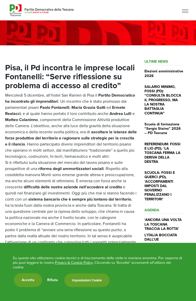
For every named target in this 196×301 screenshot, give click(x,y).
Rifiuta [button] (52, 280)
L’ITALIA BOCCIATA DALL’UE (160, 237)
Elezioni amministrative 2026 (163, 73)
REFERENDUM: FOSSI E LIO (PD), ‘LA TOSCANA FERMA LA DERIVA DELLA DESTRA (162, 152)
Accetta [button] (28, 280)
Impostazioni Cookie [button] (87, 280)
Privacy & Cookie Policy (74, 262)
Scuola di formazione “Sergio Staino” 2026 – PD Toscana (162, 128)
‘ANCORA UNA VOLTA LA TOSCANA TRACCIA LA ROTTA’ (163, 224)
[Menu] (185, 11)
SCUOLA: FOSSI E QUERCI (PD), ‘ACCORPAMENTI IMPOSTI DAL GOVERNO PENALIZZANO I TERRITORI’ (159, 186)
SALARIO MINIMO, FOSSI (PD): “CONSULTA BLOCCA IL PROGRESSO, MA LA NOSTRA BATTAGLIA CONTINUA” (162, 100)
